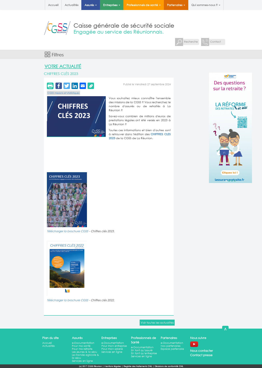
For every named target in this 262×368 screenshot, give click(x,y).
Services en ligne (82, 361)
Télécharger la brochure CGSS (67, 231)
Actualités (71, 5)
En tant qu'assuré (141, 350)
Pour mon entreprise (114, 346)
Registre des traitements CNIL (138, 366)
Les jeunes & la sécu (84, 352)
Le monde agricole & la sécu (85, 356)
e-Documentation (83, 343)
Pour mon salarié (112, 349)
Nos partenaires (170, 346)
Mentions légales (112, 366)
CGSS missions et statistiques (63, 93)
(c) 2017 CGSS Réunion (90, 366)
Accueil (53, 5)
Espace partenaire (172, 349)
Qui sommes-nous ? (205, 5)
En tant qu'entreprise (144, 353)
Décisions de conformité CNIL (169, 366)
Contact (215, 41)
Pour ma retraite (82, 349)
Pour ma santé (81, 346)
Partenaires (176, 5)
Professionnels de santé (144, 5)
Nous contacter (201, 351)
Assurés (91, 5)
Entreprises (111, 5)
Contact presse (201, 355)
